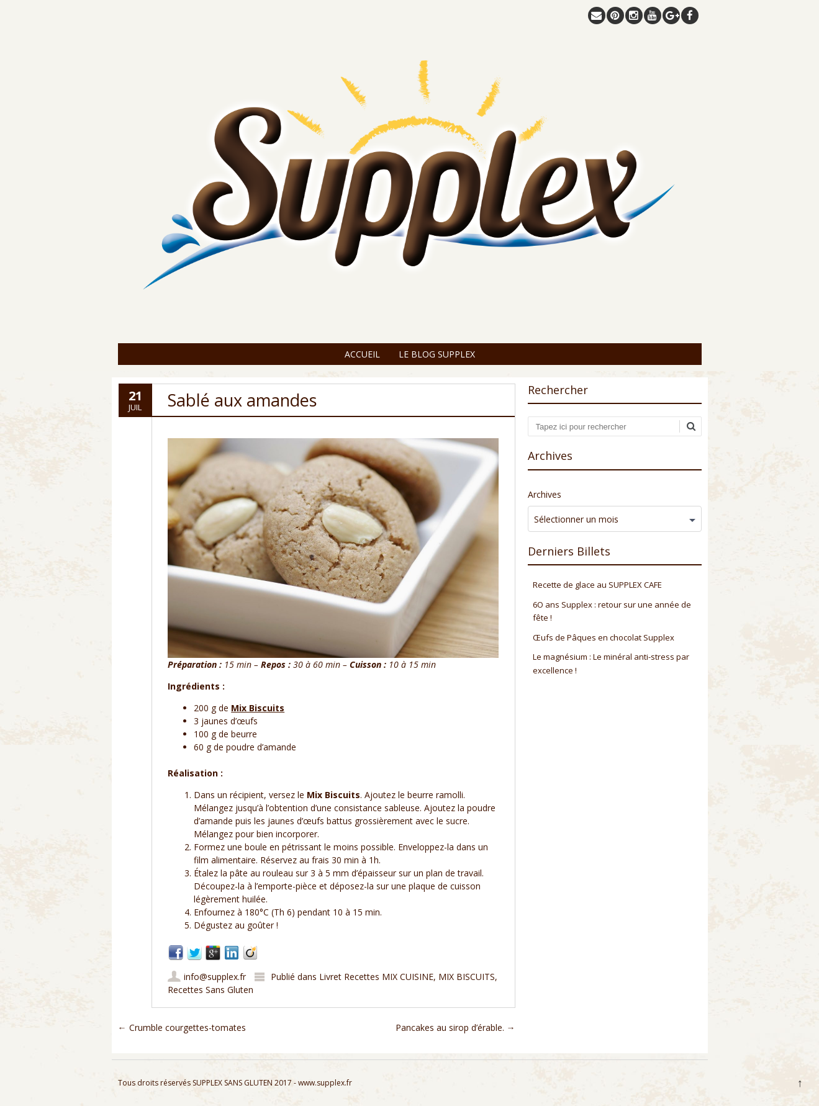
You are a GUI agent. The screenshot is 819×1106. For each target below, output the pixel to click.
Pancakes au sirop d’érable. (455, 1027)
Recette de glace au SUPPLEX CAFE (597, 584)
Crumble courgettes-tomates (182, 1027)
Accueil (362, 354)
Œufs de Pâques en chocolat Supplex (603, 637)
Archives (544, 494)
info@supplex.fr (215, 976)
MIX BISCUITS (466, 976)
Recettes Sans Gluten (210, 990)
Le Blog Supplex (437, 354)
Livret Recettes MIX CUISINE (376, 976)
